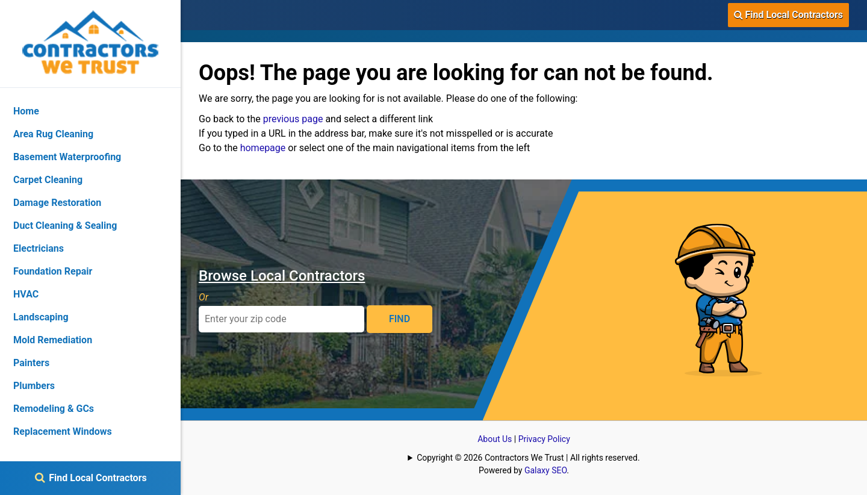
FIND (399, 319)
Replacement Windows (62, 431)
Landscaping (41, 317)
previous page (293, 119)
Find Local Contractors (788, 14)
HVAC (26, 294)
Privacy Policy (544, 439)
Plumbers (34, 385)
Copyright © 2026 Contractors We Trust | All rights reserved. (528, 457)
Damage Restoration (57, 202)
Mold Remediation (52, 340)
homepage (263, 148)
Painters (31, 363)
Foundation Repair (52, 271)
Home (26, 111)
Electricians (38, 248)
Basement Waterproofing (67, 157)
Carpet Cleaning (47, 179)
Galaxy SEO (545, 470)
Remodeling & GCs (53, 408)
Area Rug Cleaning (53, 134)
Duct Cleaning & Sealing (65, 225)
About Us (494, 439)
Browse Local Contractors (282, 275)
